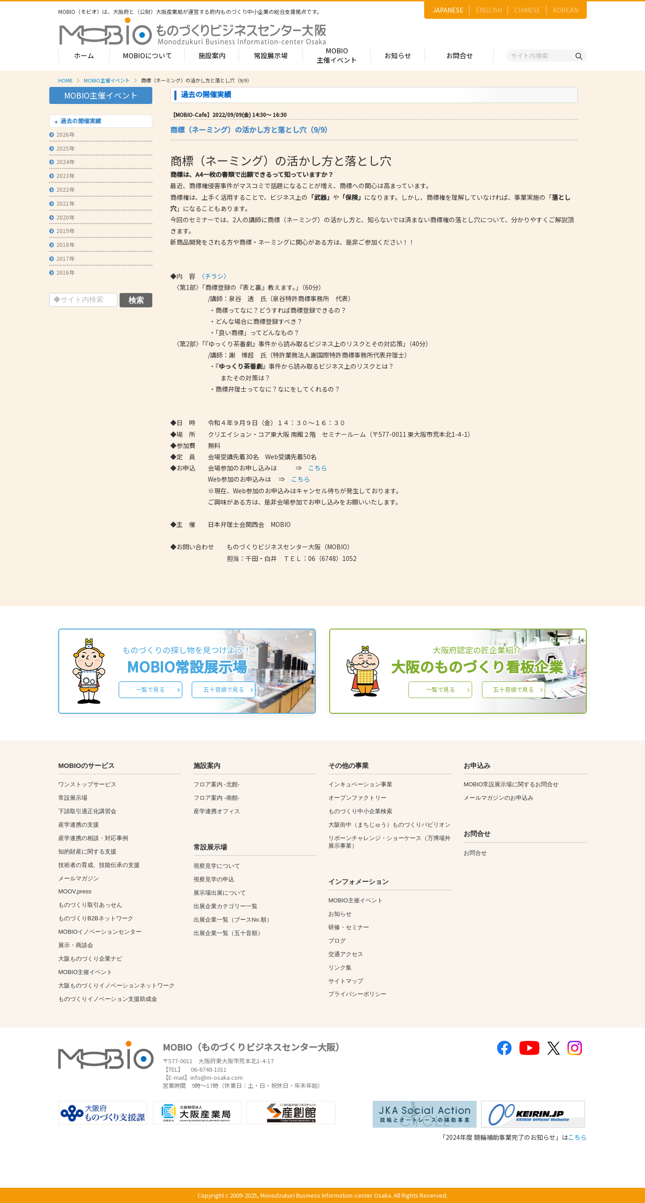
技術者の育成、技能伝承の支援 (99, 865)
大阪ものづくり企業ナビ (90, 958)
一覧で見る (150, 689)
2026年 (61, 134)
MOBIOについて (147, 55)
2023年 (61, 175)
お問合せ (459, 55)
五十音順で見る (223, 689)
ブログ (337, 940)
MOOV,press (74, 891)
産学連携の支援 (78, 824)
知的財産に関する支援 (87, 851)
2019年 (61, 230)
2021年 (61, 203)
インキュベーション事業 (360, 784)
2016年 (61, 272)
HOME (65, 80)
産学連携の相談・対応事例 (93, 838)
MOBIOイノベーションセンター (100, 931)
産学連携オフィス (217, 811)
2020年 (61, 217)
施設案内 (211, 55)
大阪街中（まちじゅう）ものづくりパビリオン (389, 824)
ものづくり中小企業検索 (360, 811)
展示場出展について (220, 892)
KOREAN (565, 9)
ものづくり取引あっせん (90, 904)
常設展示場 (271, 55)
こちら (317, 467)
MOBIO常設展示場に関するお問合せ (511, 784)
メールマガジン (78, 878)
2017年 (61, 258)
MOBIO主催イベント (337, 55)
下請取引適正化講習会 (87, 811)
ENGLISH (489, 9)
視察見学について (217, 865)
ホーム (84, 55)
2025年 (61, 148)
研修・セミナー (348, 927)
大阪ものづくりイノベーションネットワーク (116, 985)
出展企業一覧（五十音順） (228, 933)
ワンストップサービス (87, 784)
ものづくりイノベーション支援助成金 (107, 999)
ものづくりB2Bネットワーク (95, 918)
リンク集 (340, 967)
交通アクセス (345, 954)
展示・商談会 (75, 945)
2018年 (61, 244)
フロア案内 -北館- (217, 784)
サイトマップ (345, 981)
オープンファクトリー (357, 797)
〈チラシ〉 (216, 276)
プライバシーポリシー (357, 994)
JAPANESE (448, 9)
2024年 (61, 161)
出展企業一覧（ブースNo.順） (233, 919)
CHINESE (527, 9)
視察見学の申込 (214, 879)
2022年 (61, 189)
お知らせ (397, 55)
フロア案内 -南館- (217, 797)
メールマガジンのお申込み (498, 797)
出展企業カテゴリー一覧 (226, 906)
